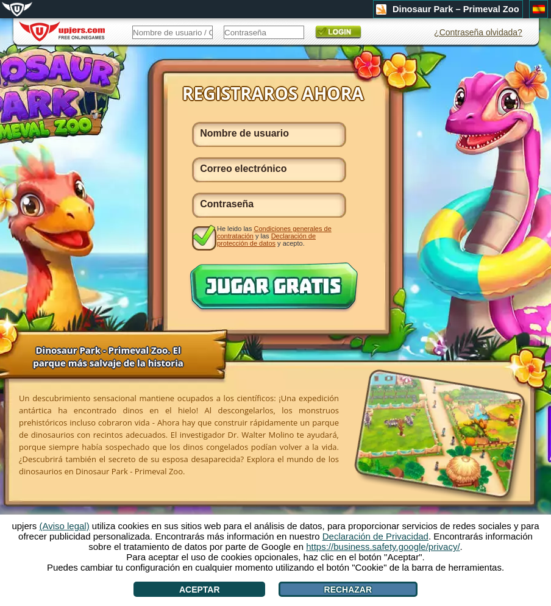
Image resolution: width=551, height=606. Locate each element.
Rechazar (348, 589)
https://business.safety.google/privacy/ (383, 546)
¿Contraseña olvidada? (478, 32)
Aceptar (199, 589)
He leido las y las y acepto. (274, 235)
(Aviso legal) (64, 526)
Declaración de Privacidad (375, 536)
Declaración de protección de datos (266, 239)
